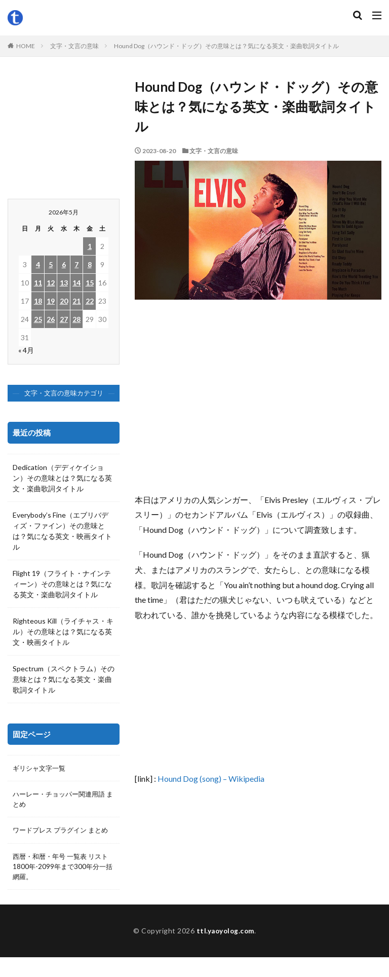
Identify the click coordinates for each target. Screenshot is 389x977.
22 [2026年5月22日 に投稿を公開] (90, 301)
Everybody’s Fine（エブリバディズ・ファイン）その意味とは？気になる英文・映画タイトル (62, 531)
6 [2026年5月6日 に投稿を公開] (64, 264)
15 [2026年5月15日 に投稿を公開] (90, 282)
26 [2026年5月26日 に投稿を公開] (51, 319)
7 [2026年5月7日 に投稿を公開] (76, 264)
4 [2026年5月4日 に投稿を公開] (38, 264)
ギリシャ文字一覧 (41, 768)
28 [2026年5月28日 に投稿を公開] (76, 319)
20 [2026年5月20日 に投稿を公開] (64, 301)
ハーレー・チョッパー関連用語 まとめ (62, 800)
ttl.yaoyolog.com (225, 950)
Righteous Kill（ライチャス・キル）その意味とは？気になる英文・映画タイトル (63, 631)
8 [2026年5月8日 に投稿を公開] (90, 264)
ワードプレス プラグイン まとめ (60, 837)
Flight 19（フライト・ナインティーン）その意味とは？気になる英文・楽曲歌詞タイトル (62, 584)
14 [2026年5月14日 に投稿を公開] (76, 282)
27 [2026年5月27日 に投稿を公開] (64, 319)
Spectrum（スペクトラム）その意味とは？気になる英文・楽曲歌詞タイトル (63, 679)
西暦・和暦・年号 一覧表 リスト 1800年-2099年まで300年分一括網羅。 (62, 879)
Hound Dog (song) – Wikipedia (211, 778)
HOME (25, 46)
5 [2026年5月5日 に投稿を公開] (51, 264)
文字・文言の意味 (74, 46)
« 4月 (26, 350)
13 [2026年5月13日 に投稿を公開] (64, 282)
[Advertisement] (258, 401)
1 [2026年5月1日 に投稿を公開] (90, 246)
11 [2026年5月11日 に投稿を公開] (38, 282)
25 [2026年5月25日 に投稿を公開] (38, 319)
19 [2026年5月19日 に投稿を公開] (51, 301)
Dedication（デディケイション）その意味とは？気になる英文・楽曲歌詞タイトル (62, 478)
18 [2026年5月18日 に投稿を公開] (38, 301)
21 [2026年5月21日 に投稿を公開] (76, 301)
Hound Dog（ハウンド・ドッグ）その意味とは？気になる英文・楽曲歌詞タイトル (226, 46)
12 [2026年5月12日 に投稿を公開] (51, 282)
